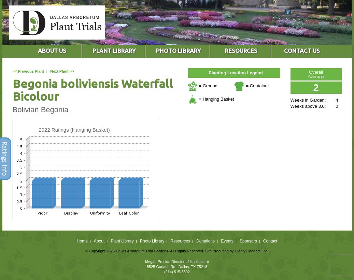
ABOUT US (52, 50)
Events (227, 241)
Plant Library (122, 241)
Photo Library (152, 241)
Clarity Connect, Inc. (252, 251)
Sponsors (248, 241)
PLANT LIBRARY (114, 50)
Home (82, 241)
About (99, 241)
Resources (180, 241)
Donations (205, 241)
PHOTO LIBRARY (178, 50)
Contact (270, 241)
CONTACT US (302, 50)
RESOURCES (241, 50)
